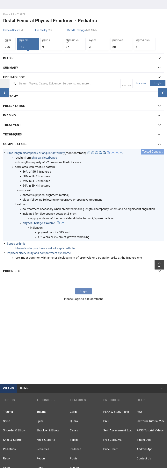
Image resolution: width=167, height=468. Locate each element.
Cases (74, 352)
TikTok (111, 426)
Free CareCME (112, 361)
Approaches (44, 417)
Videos (74, 389)
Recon (7, 380)
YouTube (146, 403)
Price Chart (110, 370)
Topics (74, 361)
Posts (73, 380)
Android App (144, 370)
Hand (6, 389)
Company (47, 454)
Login (158, 4)
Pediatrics (9, 370)
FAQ (139, 333)
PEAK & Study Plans (116, 333)
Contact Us (144, 380)
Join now (141, 4)
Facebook (113, 403)
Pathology (9, 408)
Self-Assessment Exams (118, 352)
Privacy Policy (80, 454)
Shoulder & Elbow (14, 352)
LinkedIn (146, 415)
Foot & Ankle (11, 398)
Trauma (8, 333)
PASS (106, 342)
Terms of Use (99, 454)
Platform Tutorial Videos (152, 342)
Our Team (62, 454)
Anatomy (9, 426)
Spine (6, 342)
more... (8, 436)
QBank (74, 342)
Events (74, 398)
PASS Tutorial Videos (150, 352)
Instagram (147, 426)
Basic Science (12, 417)
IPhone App (144, 361)
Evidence (75, 370)
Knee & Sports (12, 361)
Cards (73, 333)
